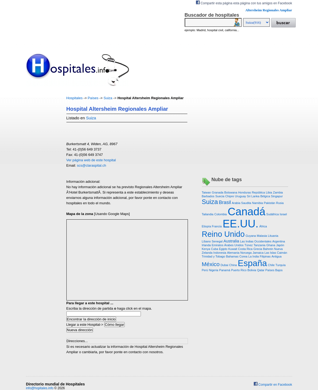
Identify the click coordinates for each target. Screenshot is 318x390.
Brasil (225, 202)
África (263, 226)
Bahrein (268, 249)
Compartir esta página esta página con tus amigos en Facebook (244, 3)
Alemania (233, 252)
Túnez (248, 245)
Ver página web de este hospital (91, 160)
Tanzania (259, 245)
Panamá (224, 270)
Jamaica (257, 252)
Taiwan (206, 192)
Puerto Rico (238, 270)
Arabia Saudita (241, 203)
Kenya (206, 249)
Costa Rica (245, 249)
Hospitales (74, 98)
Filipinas (265, 256)
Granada (217, 192)
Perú (205, 270)
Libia (269, 192)
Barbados (208, 196)
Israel (283, 214)
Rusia (280, 203)
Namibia (257, 203)
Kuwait (232, 249)
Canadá (246, 211)
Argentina (278, 241)
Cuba (214, 249)
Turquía (281, 265)
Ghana (270, 245)
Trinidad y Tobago (213, 256)
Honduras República (251, 192)
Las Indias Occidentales (255, 241)
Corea (244, 256)
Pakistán (269, 203)
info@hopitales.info (39, 388)
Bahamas (232, 256)
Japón (280, 245)
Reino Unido (223, 234)
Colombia (220, 214)
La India (253, 256)
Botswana (230, 192)
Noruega (246, 252)
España (252, 263)
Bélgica (265, 196)
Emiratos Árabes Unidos (228, 245)
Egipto (223, 249)
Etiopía (206, 226)
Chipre (229, 196)
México (211, 264)
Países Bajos (274, 270)
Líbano (206, 241)
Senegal (217, 241)
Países (93, 98)
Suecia (219, 196)
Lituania (273, 235)
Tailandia (207, 214)
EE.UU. (240, 224)
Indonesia (219, 252)
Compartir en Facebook (273, 385)
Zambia (278, 192)
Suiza (107, 98)
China (233, 265)
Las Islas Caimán (276, 252)
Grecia (257, 249)
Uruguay (240, 196)
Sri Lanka (253, 196)
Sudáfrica (272, 214)
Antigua (276, 256)
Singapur (277, 196)
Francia (217, 226)
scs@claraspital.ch (91, 165)
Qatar (261, 270)
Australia (231, 241)
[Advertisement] (42, 176)
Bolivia (251, 270)
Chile (271, 265)
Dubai (224, 265)
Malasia (262, 235)
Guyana (250, 235)
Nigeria (213, 270)
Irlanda (206, 245)
